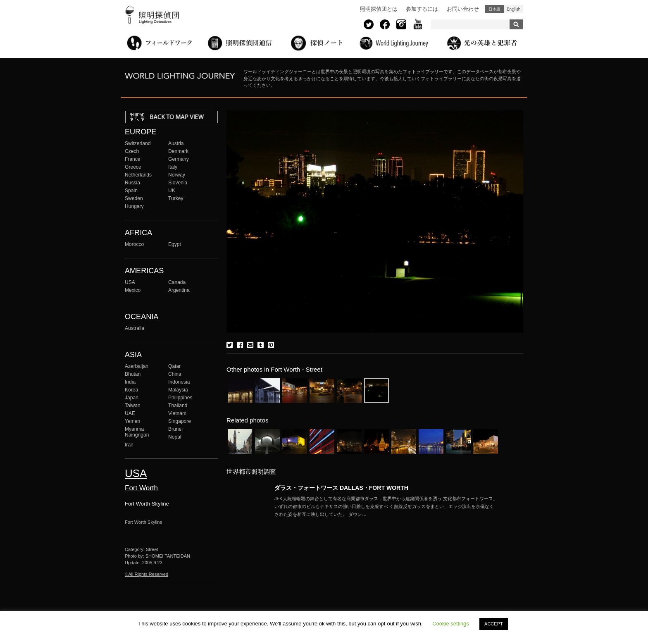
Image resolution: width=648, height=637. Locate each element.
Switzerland (137, 143)
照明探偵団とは (379, 9)
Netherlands (138, 175)
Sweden (134, 198)
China (174, 374)
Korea (131, 390)
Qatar (174, 366)
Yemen (132, 421)
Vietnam (177, 413)
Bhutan (133, 374)
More (386, 506)
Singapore (179, 421)
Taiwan (133, 405)
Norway (176, 175)
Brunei (175, 429)
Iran (129, 445)
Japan (131, 398)
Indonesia (179, 382)
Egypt (174, 244)
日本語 (494, 9)
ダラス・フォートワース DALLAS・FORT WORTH (341, 487)
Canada (177, 282)
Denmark (178, 151)
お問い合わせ (463, 9)
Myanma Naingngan (137, 432)
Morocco (134, 244)
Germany (178, 159)
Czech (132, 151)
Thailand (177, 405)
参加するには (422, 9)
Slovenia (177, 183)
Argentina (179, 290)
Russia (132, 183)
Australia (134, 328)
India (130, 382)
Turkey (175, 198)
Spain (131, 190)
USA (130, 282)
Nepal (174, 437)
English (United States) (513, 9)
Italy (172, 167)
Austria (176, 143)
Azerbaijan (136, 366)
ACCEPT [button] (493, 623)
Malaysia (178, 390)
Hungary (134, 206)
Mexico (133, 290)
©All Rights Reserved (146, 574)
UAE (130, 413)
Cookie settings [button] (450, 623)
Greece (133, 167)
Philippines (180, 398)
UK (171, 190)
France (133, 159)
